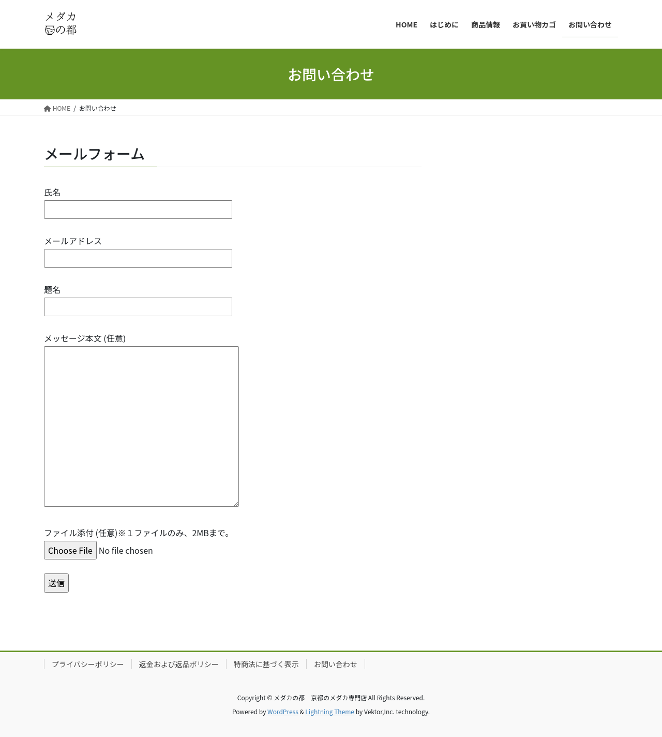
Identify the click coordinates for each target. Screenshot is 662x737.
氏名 (138, 200)
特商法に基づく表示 (266, 664)
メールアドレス (138, 249)
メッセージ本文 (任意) (141, 420)
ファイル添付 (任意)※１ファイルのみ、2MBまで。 (138, 541)
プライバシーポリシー (88, 664)
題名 (138, 298)
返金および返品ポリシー (179, 664)
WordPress (282, 711)
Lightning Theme (329, 711)
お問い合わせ (335, 664)
